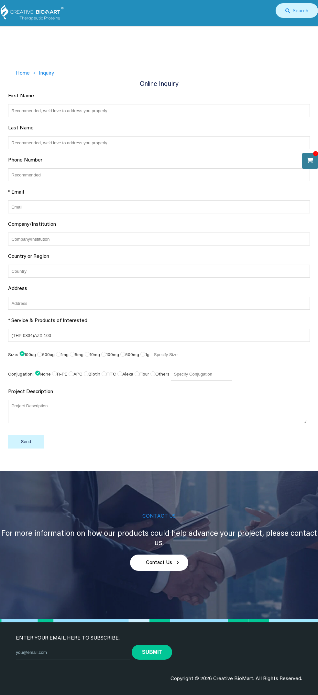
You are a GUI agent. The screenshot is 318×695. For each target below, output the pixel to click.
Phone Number (25, 160)
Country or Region (28, 256)
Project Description (30, 391)
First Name (21, 96)
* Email (16, 192)
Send (26, 441)
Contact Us (159, 562)
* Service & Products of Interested (47, 320)
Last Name (21, 128)
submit (152, 652)
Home (23, 73)
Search (299, 11)
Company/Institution (32, 224)
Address (17, 288)
